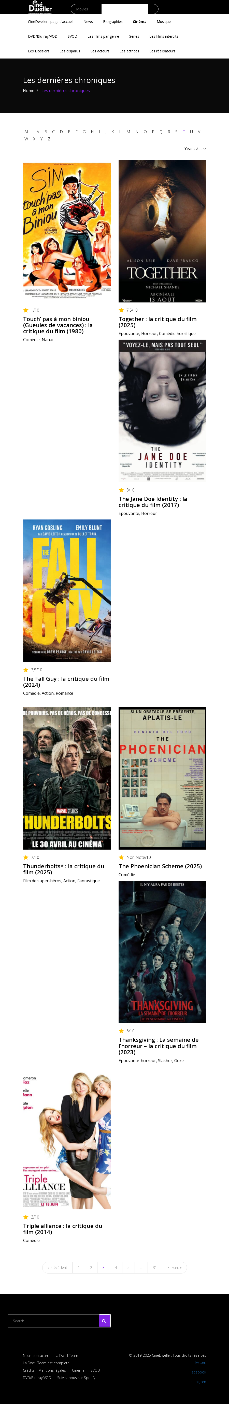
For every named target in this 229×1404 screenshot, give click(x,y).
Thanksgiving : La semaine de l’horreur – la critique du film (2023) (159, 1045)
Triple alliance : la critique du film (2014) (62, 1229)
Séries (134, 36)
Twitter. (200, 1362)
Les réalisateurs (162, 51)
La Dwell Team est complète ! (47, 1362)
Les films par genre (103, 36)
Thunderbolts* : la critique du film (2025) (63, 869)
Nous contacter (35, 1355)
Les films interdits (163, 36)
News (88, 21)
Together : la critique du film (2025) (158, 322)
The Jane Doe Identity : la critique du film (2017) (153, 502)
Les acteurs (99, 51)
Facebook (198, 1372)
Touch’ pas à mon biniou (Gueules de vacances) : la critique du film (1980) (58, 325)
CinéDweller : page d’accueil (50, 21)
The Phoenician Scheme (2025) (160, 866)
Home (28, 90)
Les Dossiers (38, 51)
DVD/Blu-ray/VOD (43, 36)
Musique (164, 21)
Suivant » (174, 1267)
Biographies (113, 21)
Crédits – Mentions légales (44, 1370)
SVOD (72, 36)
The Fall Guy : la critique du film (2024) (66, 681)
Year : (195, 148)
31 (155, 1267)
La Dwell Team (66, 1355)
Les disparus (70, 51)
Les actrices (129, 51)
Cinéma (140, 21)
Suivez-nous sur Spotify (76, 1377)
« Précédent (57, 1267)
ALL (28, 132)
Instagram (198, 1381)
